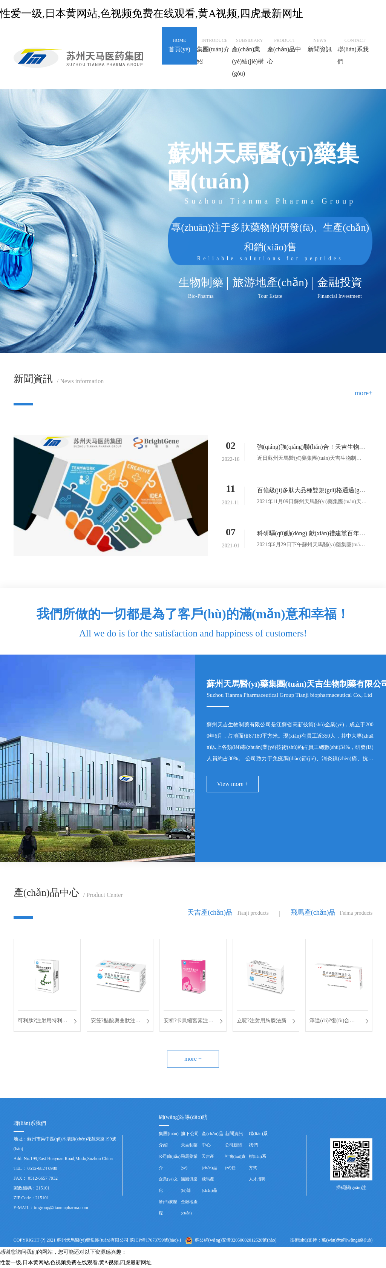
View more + (232, 784)
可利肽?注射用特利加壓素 (42, 1022)
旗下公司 (190, 1133)
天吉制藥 (189, 1145)
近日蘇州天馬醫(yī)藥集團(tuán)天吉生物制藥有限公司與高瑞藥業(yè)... (309, 459)
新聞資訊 (234, 1133)
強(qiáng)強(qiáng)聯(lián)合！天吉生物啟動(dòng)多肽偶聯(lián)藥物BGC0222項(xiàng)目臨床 (311, 448)
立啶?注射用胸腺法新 (261, 1020)
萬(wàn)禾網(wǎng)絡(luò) (347, 1240)
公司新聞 (233, 1145)
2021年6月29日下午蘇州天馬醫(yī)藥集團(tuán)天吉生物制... (311, 546)
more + (193, 1058)
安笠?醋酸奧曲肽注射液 (116, 1022)
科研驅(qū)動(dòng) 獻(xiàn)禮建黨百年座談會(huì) (311, 534)
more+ (363, 393)
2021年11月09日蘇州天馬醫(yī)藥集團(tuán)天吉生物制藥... (312, 503)
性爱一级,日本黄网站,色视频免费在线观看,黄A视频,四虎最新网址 (151, 13)
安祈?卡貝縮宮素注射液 (188, 1022)
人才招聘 (257, 1179)
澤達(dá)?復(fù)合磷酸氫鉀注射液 (332, 1022)
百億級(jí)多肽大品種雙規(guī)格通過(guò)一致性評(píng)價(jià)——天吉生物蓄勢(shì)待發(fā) (311, 491)
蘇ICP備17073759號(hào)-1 (156, 1240)
